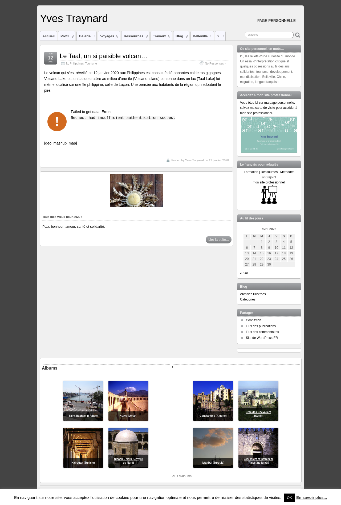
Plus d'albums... (183, 476)
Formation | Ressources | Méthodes (269, 172)
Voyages (109, 37)
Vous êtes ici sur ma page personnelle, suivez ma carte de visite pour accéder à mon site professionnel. (268, 108)
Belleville (202, 37)
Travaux (161, 37)
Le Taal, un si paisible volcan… (103, 55)
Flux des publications (261, 326)
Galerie (87, 37)
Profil (67, 37)
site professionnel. (273, 182)
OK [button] (289, 498)
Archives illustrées (253, 294)
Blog (182, 37)
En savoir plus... (311, 497)
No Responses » (215, 63)
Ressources (136, 37)
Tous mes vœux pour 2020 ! (62, 216)
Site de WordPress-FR (262, 338)
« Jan (244, 273)
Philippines (77, 63)
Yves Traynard (74, 18)
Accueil (48, 36)
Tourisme (91, 63)
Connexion (253, 320)
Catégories (247, 299)
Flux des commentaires (262, 332)
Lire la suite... (218, 240)
